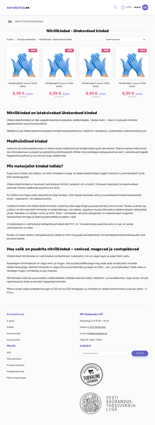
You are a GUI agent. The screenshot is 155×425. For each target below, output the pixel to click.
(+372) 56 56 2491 (97, 327)
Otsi (115, 7)
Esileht (10, 39)
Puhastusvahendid (26, 39)
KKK (9, 352)
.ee (18, 7)
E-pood (10, 320)
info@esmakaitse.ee (97, 333)
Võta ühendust (14, 358)
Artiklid (10, 327)
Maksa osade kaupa (16, 377)
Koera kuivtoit (13, 333)
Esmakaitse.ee (15, 314)
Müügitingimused (15, 371)
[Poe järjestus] (125, 39)
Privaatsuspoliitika (15, 365)
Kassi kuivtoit (13, 339)
